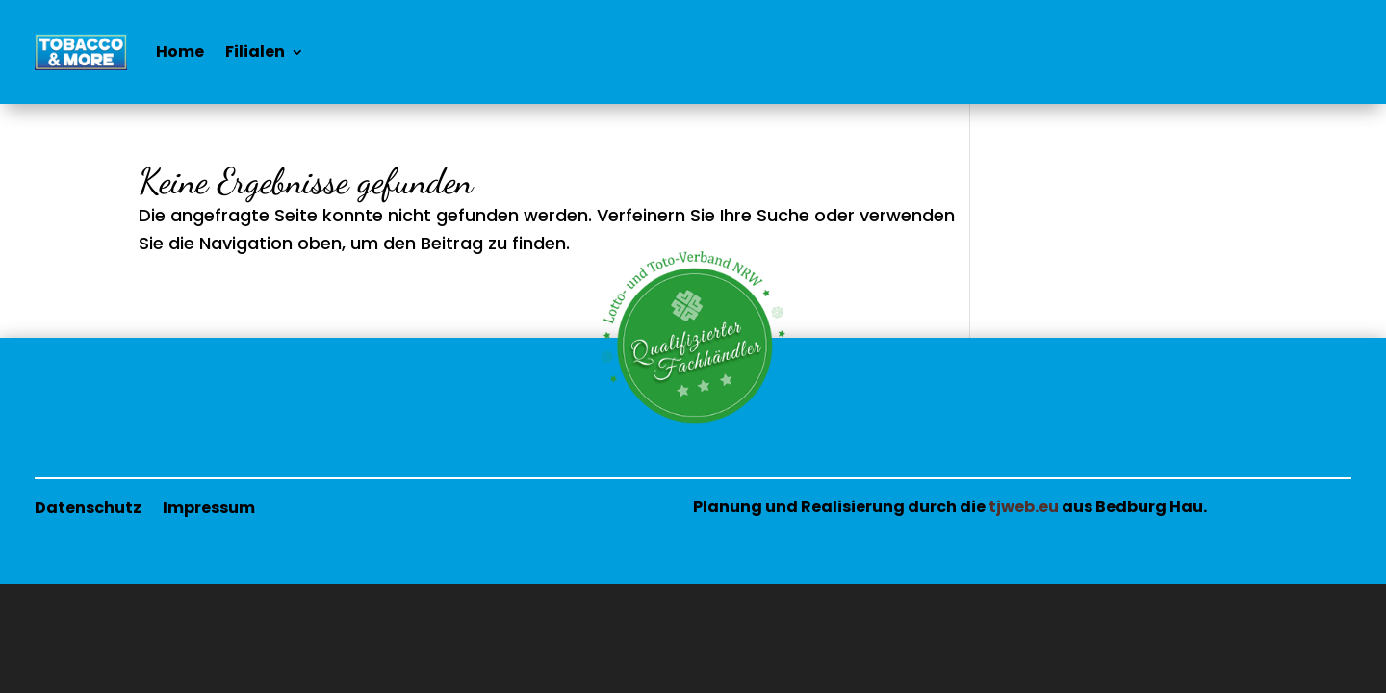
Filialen (255, 51)
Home (180, 51)
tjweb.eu (1023, 507)
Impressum (209, 506)
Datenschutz (88, 506)
